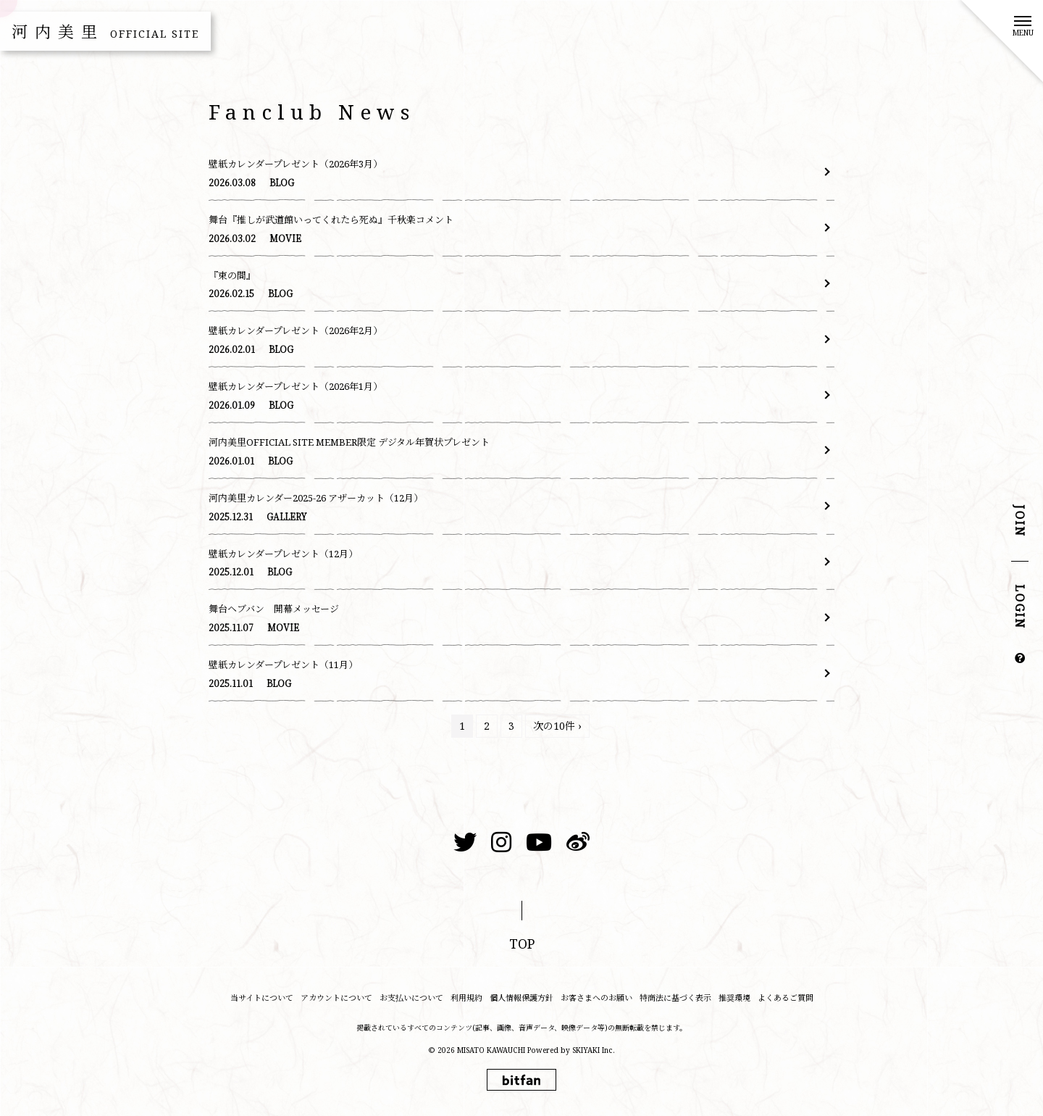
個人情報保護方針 (521, 997)
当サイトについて (261, 997)
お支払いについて (411, 997)
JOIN (1020, 521)
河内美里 (105, 31)
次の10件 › (557, 726)
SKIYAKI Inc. (593, 1050)
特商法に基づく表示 (675, 997)
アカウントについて (336, 997)
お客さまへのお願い (596, 997)
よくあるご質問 (785, 997)
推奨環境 (734, 997)
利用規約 (466, 997)
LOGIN (1020, 607)
